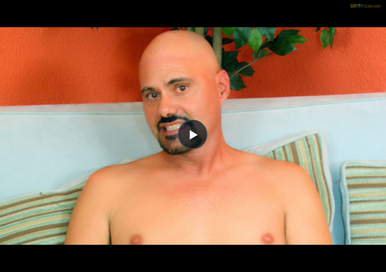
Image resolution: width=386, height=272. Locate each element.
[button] (192, 27)
